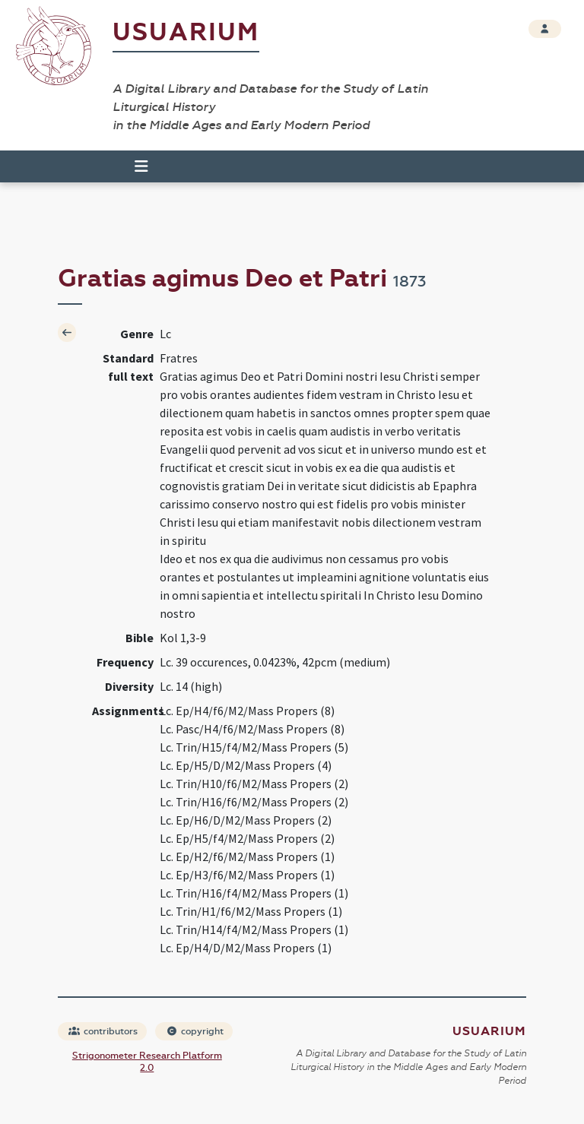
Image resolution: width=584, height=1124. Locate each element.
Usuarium (186, 32)
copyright (195, 1031)
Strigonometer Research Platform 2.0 (147, 1061)
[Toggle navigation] (135, 166)
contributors (103, 1031)
